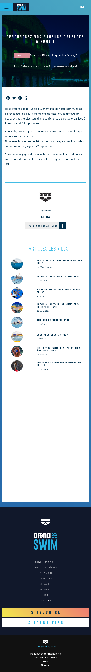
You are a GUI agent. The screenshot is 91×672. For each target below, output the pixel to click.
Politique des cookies (45, 657)
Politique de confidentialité (45, 653)
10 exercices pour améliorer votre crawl (58, 276)
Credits (46, 661)
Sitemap (45, 665)
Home (82, 7)
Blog (25, 66)
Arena (44, 55)
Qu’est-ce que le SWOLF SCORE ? (52, 334)
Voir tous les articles (47, 225)
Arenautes (35, 66)
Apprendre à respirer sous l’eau (53, 320)
